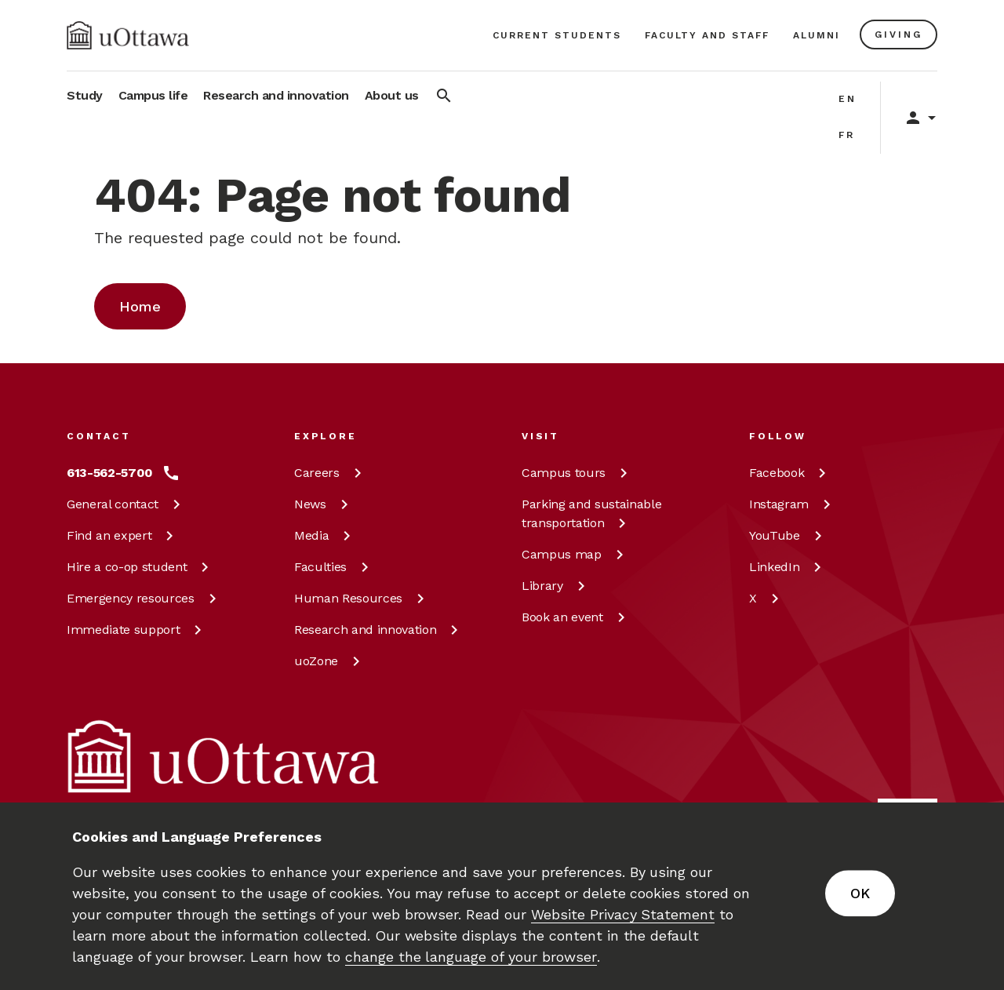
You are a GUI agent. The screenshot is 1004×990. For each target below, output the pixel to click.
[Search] (444, 98)
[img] (128, 35)
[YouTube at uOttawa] (788, 535)
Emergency (144, 598)
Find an (123, 535)
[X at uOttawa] (766, 598)
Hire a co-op (140, 566)
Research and (379, 629)
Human (362, 598)
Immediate (137, 629)
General (126, 504)
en (847, 98)
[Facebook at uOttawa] (790, 473)
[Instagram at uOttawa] (792, 504)
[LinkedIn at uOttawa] (788, 567)
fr (846, 134)
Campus (577, 472)
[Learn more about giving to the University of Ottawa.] (898, 34)
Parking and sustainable (591, 513)
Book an (576, 617)
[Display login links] (913, 118)
